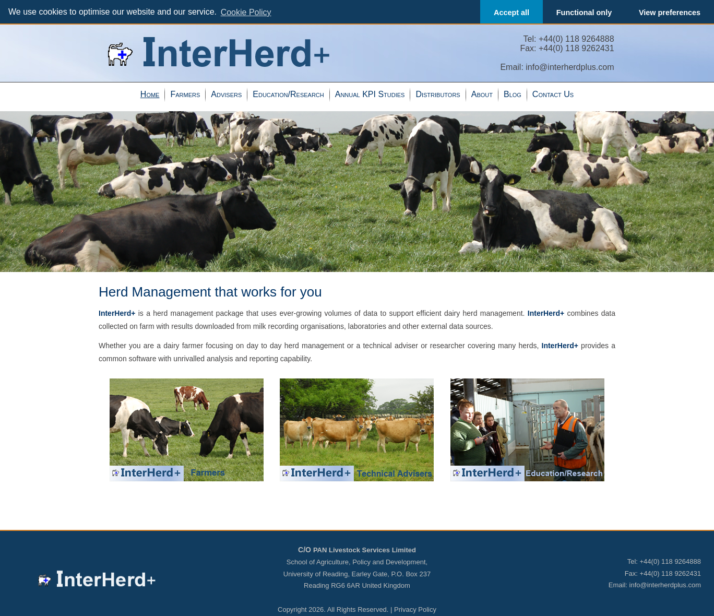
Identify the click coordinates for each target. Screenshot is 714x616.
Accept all (511, 12)
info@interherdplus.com (570, 67)
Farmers (185, 94)
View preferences (669, 12)
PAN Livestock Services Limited (364, 550)
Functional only (584, 12)
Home (150, 94)
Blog (512, 94)
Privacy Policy (415, 609)
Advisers (226, 94)
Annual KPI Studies (370, 94)
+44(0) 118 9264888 (576, 38)
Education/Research (288, 94)
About (482, 94)
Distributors (437, 94)
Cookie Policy (246, 12)
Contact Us (553, 94)
